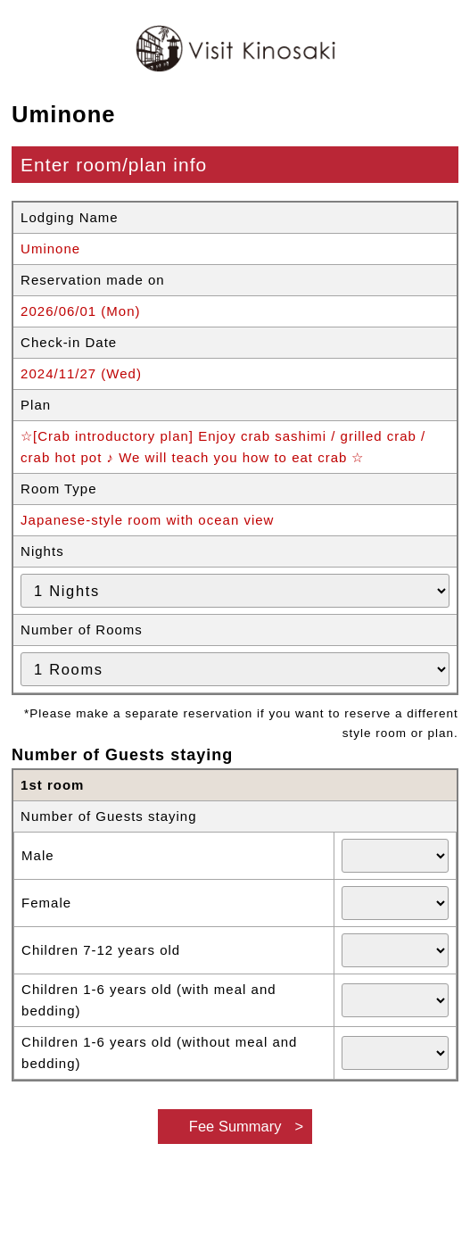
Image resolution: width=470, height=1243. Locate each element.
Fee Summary (235, 1126)
